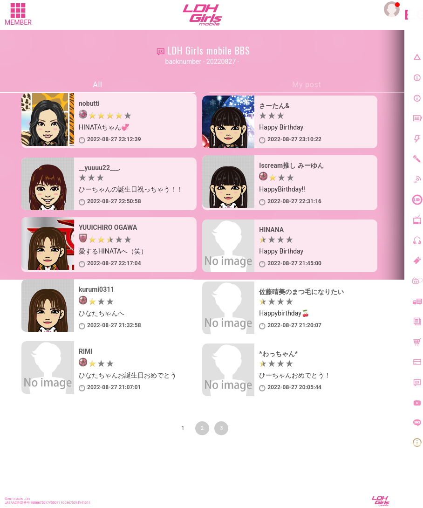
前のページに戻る (36, 447)
